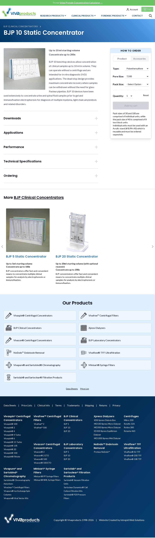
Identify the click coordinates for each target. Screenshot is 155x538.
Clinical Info (43, 405)
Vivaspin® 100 (10, 453)
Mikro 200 (128, 421)
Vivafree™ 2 (39, 424)
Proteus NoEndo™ (101, 452)
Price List (84, 389)
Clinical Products (83, 16)
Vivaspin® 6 (9, 439)
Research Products (53, 16)
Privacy (116, 405)
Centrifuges (131, 417)
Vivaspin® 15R (10, 446)
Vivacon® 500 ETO (42, 463)
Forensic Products (114, 16)
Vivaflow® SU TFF (132, 452)
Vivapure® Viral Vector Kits (16, 499)
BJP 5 (66, 424)
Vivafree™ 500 (40, 428)
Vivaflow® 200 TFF (132, 456)
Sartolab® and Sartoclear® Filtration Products (77, 473)
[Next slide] (152, 247)
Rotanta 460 (129, 431)
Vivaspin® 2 (9, 428)
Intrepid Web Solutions (132, 520)
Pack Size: (118, 84)
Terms (58, 405)
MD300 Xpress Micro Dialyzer (107, 428)
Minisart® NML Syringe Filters (47, 480)
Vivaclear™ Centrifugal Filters (16, 488)
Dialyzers (104, 417)
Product (122, 59)
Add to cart (130, 106)
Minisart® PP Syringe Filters (46, 477)
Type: (116, 69)
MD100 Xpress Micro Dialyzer (107, 424)
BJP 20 (67, 432)
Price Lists (27, 405)
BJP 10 (67, 428)
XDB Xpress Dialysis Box (104, 421)
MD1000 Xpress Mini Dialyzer (107, 439)
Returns (103, 405)
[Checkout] (146, 9)
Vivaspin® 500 (10, 424)
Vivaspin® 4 (9, 432)
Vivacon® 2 (39, 452)
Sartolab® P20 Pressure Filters (77, 495)
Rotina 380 (129, 428)
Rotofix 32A (129, 424)
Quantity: (118, 96)
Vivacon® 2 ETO (41, 456)
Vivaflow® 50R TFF (132, 460)
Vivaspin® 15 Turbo (13, 442)
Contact (137, 16)
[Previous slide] (2, 247)
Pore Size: (118, 77)
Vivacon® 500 (40, 460)
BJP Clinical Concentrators (22, 27)
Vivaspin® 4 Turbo (12, 435)
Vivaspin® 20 (10, 450)
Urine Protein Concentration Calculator (81, 2)
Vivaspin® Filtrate (12, 457)
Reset (146, 96)
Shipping (89, 405)
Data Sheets (72, 389)
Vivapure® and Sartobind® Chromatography (15, 473)
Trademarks (73, 405)
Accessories (139, 59)
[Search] (150, 16)
